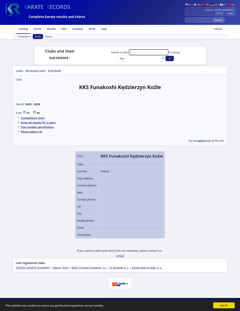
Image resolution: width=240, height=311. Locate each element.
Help (103, 29)
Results (51, 29)
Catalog (23, 29)
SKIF (64, 29)
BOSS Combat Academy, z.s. (89, 267)
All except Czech (36, 70)
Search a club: (140, 52)
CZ (188, 4)
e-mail (120, 255)
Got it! (224, 305)
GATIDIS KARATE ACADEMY (33, 267)
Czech (19, 70)
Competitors (24, 36)
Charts (37, 29)
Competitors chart (33, 118)
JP (222, 4)
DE (214, 4)
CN (231, 4)
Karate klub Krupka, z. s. (147, 267)
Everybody (54, 70)
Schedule (77, 29)
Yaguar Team (60, 267)
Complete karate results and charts (57, 16)
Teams (48, 36)
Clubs (38, 36)
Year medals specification (37, 127)
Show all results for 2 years (38, 122)
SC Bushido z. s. (119, 267)
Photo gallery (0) (31, 131)
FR (197, 4)
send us (201, 140)
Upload (218, 28)
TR (205, 4)
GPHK (92, 29)
